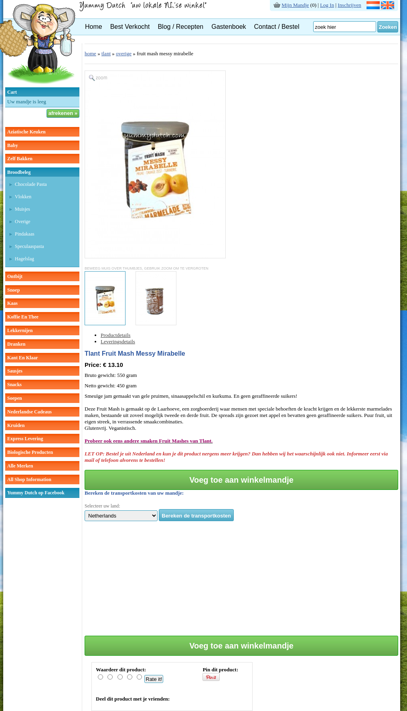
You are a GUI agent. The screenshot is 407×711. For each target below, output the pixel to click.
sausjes (14, 371)
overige (22, 221)
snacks (14, 384)
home (90, 53)
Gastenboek (228, 26)
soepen (14, 398)
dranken (16, 344)
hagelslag (24, 259)
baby (12, 145)
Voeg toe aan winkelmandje (241, 479)
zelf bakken (19, 158)
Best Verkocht (130, 26)
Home (93, 26)
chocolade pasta (31, 184)
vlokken (23, 196)
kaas (12, 303)
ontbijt (14, 276)
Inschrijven (349, 5)
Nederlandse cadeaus (29, 412)
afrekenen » (63, 113)
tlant (106, 53)
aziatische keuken (26, 132)
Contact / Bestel (277, 26)
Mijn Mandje (295, 5)
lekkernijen (19, 330)
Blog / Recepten (180, 26)
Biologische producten (30, 452)
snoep (13, 290)
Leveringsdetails (118, 341)
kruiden (15, 425)
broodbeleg (18, 172)
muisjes (22, 209)
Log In (327, 5)
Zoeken (388, 27)
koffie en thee (22, 317)
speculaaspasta (29, 246)
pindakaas (24, 234)
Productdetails (115, 335)
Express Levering (25, 438)
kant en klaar (22, 358)
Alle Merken (20, 466)
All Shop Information (29, 479)
